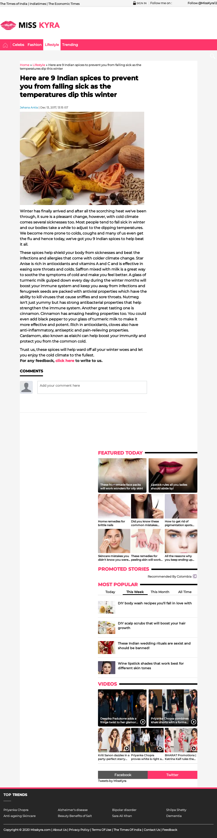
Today (110, 592)
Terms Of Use (101, 830)
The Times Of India (127, 830)
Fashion (35, 44)
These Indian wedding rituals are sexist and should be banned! (154, 645)
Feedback (169, 830)
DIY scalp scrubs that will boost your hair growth (152, 625)
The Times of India (13, 4)
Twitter (172, 775)
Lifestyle (52, 44)
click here (64, 361)
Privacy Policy (79, 830)
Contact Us (152, 830)
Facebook (122, 775)
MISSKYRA (30, 25)
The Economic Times (63, 4)
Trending (70, 44)
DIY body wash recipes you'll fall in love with (155, 603)
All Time (185, 592)
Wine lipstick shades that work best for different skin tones (151, 665)
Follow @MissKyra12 (202, 3)
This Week (135, 592)
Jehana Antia (29, 107)
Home (5, 45)
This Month (160, 592)
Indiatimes (38, 4)
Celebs (18, 44)
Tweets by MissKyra (112, 781)
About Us (60, 830)
